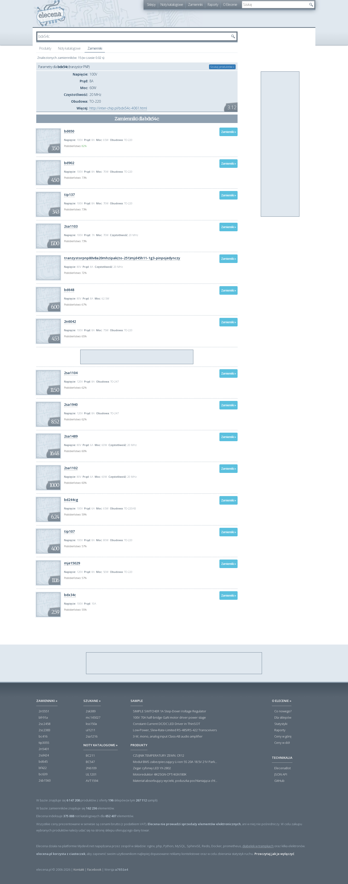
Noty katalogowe (171, 4)
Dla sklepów (282, 718)
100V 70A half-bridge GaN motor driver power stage (169, 718)
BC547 (90, 762)
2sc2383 (44, 730)
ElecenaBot (282, 768)
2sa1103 (71, 226)
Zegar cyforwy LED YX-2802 (152, 768)
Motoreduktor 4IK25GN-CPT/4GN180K (159, 774)
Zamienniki (195, 4)
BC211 (90, 756)
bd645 (43, 762)
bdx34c (70, 594)
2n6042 (70, 321)
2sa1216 (91, 736)
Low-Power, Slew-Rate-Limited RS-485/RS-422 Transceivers (175, 730)
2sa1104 (71, 372)
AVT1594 (92, 781)
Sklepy (151, 4)
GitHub (279, 781)
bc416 (43, 736)
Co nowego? (282, 711)
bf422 (43, 768)
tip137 (69, 194)
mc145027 (93, 718)
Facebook (94, 869)
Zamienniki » (228, 132)
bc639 (43, 774)
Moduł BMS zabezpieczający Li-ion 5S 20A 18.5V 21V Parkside (175, 762)
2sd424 (44, 755)
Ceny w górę (282, 736)
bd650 (69, 131)
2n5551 (44, 711)
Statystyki (280, 724)
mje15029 (72, 563)
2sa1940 (71, 404)
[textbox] (274, 4)
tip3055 (44, 743)
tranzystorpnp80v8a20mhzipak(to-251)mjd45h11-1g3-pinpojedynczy (122, 258)
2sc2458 (44, 724)
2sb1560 (45, 781)
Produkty (45, 48)
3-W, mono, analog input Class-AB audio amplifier (168, 736)
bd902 (69, 163)
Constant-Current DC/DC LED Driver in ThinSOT (166, 724)
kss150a (91, 724)
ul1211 (90, 730)
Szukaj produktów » (222, 67)
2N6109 (91, 768)
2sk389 (90, 711)
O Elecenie (230, 4)
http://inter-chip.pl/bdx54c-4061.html (118, 108)
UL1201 (91, 774)
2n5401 (44, 749)
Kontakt (78, 869)
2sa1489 (71, 436)
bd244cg (71, 499)
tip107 (69, 531)
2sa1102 (71, 468)
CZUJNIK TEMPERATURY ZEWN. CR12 (158, 756)
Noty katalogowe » (100, 745)
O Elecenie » (281, 701)
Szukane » (92, 701)
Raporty (213, 4)
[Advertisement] (137, 357)
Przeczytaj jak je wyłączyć (274, 854)
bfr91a (43, 718)
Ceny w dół (282, 743)
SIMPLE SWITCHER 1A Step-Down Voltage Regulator (169, 711)
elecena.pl (50, 13)
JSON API (280, 774)
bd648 (69, 289)
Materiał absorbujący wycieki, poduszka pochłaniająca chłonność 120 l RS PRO (175, 781)
